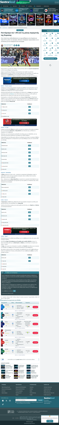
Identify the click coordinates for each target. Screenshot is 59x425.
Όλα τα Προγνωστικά (50, 58)
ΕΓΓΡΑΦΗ (56, 2)
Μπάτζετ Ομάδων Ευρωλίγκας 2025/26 (33, 371)
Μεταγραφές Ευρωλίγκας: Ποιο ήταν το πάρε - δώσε (21, 371)
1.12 (29, 166)
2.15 (29, 162)
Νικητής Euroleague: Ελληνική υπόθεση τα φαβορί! (8, 376)
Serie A (6, 199)
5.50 (29, 152)
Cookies (51, 419)
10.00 (29, 212)
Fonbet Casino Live (47, 394)
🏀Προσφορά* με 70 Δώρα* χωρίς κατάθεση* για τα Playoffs (24, 9)
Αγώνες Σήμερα (4, 392)
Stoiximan (7, 304)
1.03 (29, 113)
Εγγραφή (35, 307)
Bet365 (6, 349)
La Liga (6, 127)
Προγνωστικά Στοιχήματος (6, 388)
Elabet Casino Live (47, 390)
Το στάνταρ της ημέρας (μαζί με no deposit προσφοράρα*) (34, 367)
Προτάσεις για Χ (18, 392)
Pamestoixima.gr (8, 331)
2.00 (29, 257)
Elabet (6, 321)
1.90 (29, 215)
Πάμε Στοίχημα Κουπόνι (6, 387)
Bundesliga (8, 172)
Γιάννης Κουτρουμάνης (8, 44)
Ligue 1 (6, 236)
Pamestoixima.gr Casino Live (49, 392)
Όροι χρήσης (46, 400)
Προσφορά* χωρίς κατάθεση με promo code (8, 366)
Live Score (3, 390)
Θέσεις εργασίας (47, 403)
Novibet (6, 313)
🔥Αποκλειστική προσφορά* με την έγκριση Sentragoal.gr (38, 9)
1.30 (29, 193)
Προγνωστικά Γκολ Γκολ (20, 388)
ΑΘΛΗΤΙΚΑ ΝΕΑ (5, 27)
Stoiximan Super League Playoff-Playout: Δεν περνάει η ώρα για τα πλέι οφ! (34, 376)
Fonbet (6, 340)
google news (19, 359)
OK (49, 421)
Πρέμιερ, (12, 93)
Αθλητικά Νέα (20, 30)
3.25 (29, 155)
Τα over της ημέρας (19, 390)
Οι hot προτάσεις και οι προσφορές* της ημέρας (9, 371)
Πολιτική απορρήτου (47, 401)
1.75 (29, 219)
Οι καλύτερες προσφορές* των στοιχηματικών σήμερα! (21, 367)
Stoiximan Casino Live (48, 387)
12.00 (29, 149)
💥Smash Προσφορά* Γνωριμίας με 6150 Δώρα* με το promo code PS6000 (53, 9)
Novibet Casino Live (47, 388)
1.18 (29, 110)
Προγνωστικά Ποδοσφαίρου (21, 387)
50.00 (29, 145)
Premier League (8, 85)
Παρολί (17, 394)
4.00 (29, 159)
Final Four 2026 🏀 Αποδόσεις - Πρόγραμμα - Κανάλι (21, 376)
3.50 (29, 106)
